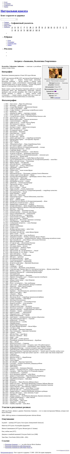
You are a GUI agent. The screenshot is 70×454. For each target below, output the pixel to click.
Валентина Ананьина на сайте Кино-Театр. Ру (18, 447)
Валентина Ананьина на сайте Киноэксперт (18, 446)
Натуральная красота (14, 10)
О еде (5, 2)
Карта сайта (7, 25)
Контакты (7, 27)
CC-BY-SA (67, 450)
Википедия (62, 450)
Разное (6, 6)
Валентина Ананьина (11, 444)
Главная (6, 22)
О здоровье (7, 3)
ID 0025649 (57, 97)
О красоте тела (8, 5)
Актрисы (6, 24)
